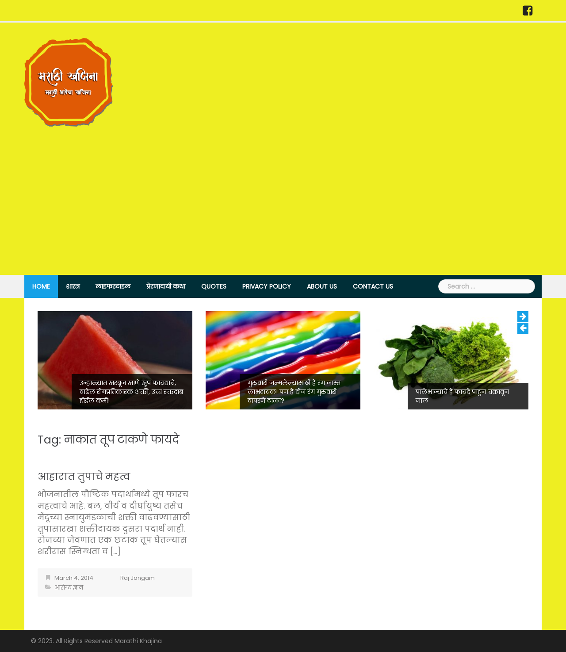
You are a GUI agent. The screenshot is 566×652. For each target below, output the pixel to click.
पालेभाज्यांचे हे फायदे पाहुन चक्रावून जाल (462, 396)
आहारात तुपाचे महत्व (84, 476)
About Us (322, 286)
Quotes (213, 286)
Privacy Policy (266, 286)
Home (41, 286)
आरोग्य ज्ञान (68, 587)
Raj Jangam (137, 578)
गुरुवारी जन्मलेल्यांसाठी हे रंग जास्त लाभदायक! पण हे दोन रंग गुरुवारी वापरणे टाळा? (294, 391)
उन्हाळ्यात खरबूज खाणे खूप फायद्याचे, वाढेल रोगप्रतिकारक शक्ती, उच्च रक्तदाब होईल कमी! (131, 391)
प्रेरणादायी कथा (165, 286)
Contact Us (373, 286)
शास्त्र (73, 286)
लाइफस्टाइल (113, 286)
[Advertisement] (283, 193)
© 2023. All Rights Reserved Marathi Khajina (96, 641)
